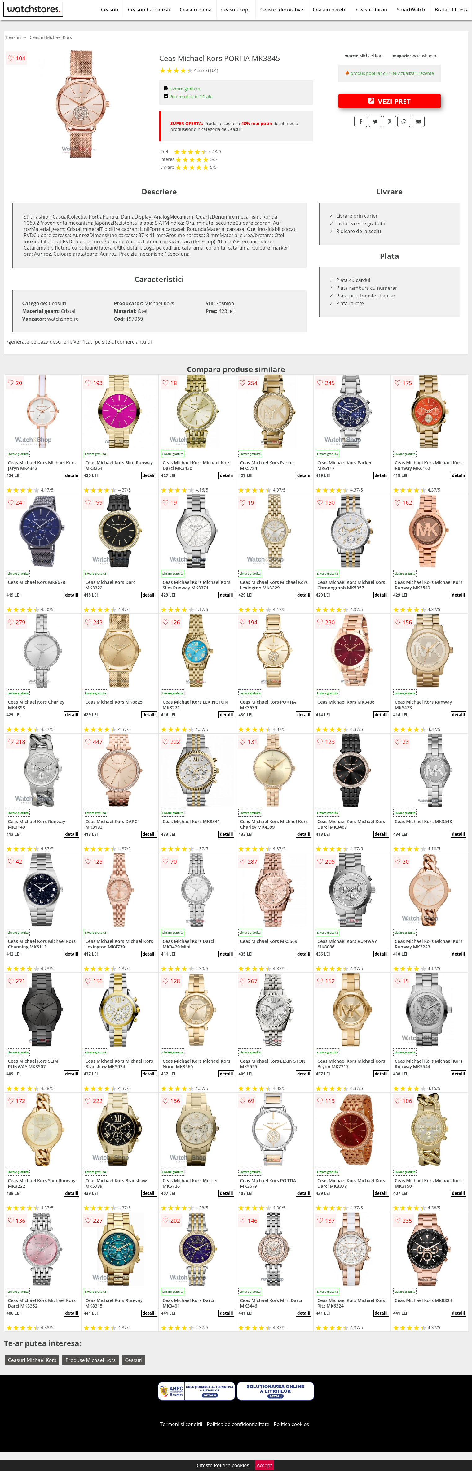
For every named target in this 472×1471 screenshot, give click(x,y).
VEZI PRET (389, 101)
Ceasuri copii (236, 9)
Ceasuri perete (329, 9)
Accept (264, 1465)
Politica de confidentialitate (238, 1424)
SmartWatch (411, 9)
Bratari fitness (451, 9)
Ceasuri (109, 9)
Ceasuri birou (371, 9)
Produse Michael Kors (90, 1360)
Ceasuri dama (196, 9)
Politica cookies (291, 1424)
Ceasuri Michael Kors (51, 37)
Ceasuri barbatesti (149, 9)
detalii (71, 475)
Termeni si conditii (181, 1424)
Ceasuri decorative (281, 9)
